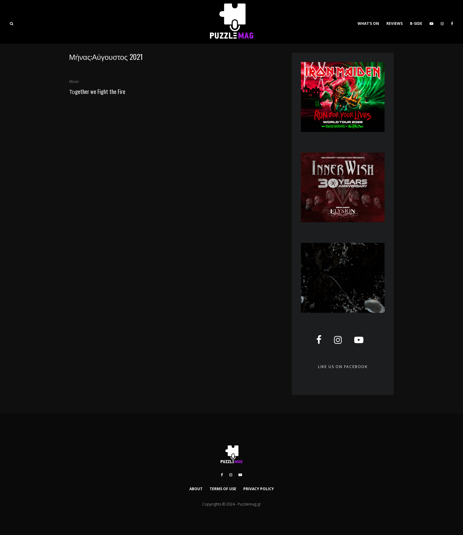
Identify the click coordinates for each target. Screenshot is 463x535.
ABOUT (196, 488)
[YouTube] (431, 22)
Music (74, 81)
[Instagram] (442, 22)
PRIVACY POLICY (258, 488)
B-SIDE (416, 23)
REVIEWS (394, 23)
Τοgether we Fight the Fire (97, 91)
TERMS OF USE (223, 488)
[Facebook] (452, 22)
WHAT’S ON (368, 23)
